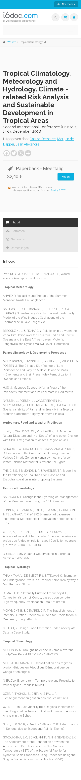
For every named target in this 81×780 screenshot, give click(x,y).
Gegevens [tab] (15, 239)
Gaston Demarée (43, 139)
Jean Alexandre (27, 144)
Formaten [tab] (15, 231)
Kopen (66, 176)
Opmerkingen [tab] (17, 248)
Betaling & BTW (58, 190)
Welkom (11, 42)
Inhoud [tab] (13, 222)
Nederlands (66, 4)
